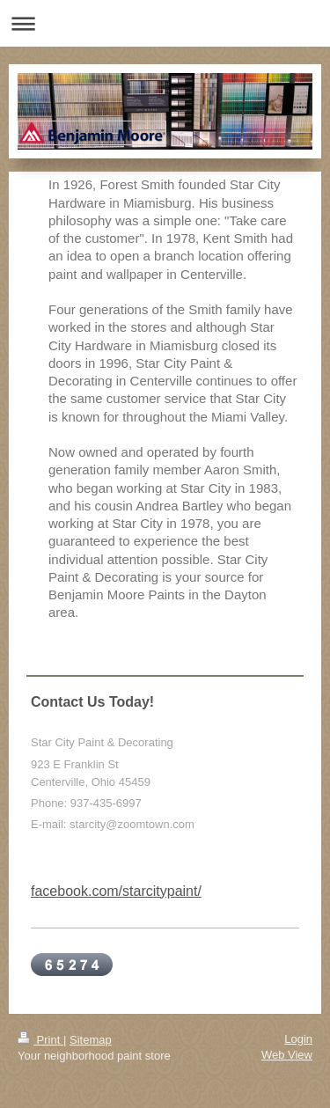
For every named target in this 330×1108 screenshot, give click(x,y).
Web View (286, 1054)
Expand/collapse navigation (165, 23)
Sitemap (91, 1039)
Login (298, 1039)
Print (40, 1039)
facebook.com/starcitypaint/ (116, 891)
